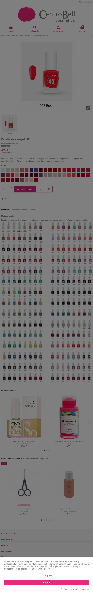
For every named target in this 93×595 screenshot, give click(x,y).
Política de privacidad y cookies (75, 589)
